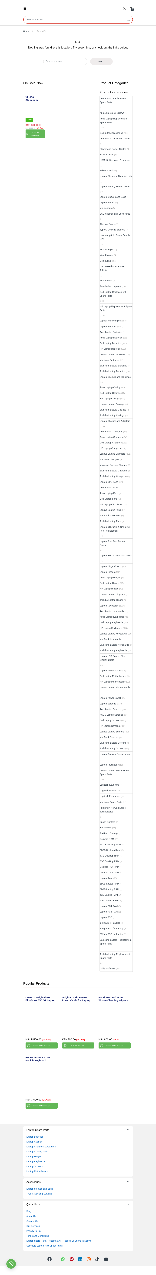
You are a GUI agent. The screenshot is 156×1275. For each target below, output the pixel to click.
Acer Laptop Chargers (111, 431)
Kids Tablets (106, 280)
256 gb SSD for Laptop (111, 928)
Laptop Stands (107, 202)
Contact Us (32, 1221)
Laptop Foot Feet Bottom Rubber (113, 543)
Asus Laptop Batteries (111, 337)
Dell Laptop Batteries (110, 343)
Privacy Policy (34, 1231)
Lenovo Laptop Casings (112, 404)
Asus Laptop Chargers (111, 437)
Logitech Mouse (108, 790)
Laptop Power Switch (111, 698)
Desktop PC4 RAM (109, 867)
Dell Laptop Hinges (109, 583)
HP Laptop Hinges (109, 588)
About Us (31, 1216)
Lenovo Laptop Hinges (111, 594)
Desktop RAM (107, 839)
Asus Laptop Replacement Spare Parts (113, 120)
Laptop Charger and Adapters (115, 421)
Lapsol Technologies (110, 320)
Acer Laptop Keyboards (112, 611)
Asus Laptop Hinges (110, 577)
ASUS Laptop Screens (111, 715)
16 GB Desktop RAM (110, 844)
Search (128, 19)
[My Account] (124, 8)
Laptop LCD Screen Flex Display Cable (112, 658)
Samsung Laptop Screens (113, 743)
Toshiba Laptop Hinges (111, 600)
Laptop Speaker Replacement (115, 754)
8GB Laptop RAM (109, 900)
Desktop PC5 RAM (109, 872)
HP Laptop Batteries (110, 349)
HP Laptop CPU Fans (111, 504)
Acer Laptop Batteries (111, 332)
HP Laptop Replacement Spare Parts (116, 308)
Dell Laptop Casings (110, 393)
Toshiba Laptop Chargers (113, 476)
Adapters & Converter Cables (115, 138)
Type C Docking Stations (112, 229)
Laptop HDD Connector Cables (116, 555)
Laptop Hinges (107, 572)
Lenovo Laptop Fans (110, 510)
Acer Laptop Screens (110, 709)
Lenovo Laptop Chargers (112, 454)
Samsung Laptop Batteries (113, 365)
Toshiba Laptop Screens (112, 748)
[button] (11, 1264)
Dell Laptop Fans (108, 499)
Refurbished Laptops (110, 286)
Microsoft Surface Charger (113, 465)
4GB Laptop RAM (109, 895)
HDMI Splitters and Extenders (115, 160)
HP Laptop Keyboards (111, 628)
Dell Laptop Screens (110, 720)
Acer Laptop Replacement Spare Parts (113, 100)
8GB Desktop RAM (109, 861)
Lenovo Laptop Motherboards (115, 687)
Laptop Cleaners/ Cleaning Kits (116, 176)
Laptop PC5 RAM (109, 911)
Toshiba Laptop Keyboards (113, 650)
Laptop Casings (35, 1141)
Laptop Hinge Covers (111, 566)
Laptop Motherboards (111, 670)
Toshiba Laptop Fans (110, 521)
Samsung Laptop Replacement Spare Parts (116, 942)
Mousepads (106, 208)
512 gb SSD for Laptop (111, 934)
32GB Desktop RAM (110, 850)
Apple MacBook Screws (112, 113)
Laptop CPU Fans (109, 482)
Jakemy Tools (107, 170)
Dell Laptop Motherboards (113, 676)
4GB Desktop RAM (109, 855)
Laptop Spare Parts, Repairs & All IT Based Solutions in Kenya (59, 1241)
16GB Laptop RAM (109, 883)
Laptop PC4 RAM (109, 906)
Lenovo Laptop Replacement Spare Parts (114, 772)
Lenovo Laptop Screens (112, 731)
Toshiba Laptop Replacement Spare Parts (115, 956)
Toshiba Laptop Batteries (112, 371)
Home (26, 31)
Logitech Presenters (110, 796)
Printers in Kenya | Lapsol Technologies (113, 810)
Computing (105, 261)
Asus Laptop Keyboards (112, 617)
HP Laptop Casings (110, 398)
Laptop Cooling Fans (37, 1151)
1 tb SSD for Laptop (110, 923)
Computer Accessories (111, 133)
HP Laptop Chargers (110, 448)
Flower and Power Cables (113, 149)
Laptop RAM (106, 878)
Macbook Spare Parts (111, 802)
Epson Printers (107, 822)
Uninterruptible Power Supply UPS (115, 237)
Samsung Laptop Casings (113, 409)
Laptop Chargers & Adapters (41, 1146)
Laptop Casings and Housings (115, 377)
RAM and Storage (109, 833)
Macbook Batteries (109, 360)
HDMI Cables (107, 154)
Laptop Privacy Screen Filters (115, 186)
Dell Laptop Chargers (111, 442)
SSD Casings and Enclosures (115, 213)
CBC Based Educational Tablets (112, 268)
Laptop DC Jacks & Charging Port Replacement (115, 529)
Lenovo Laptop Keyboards (113, 633)
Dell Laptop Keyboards (111, 622)
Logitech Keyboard (109, 785)
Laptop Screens (108, 703)
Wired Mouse (106, 255)
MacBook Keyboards (110, 639)
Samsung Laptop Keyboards (114, 645)
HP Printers (106, 827)
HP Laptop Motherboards (113, 681)
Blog (29, 1211)
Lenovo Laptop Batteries (112, 354)
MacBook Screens (109, 737)
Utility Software (107, 968)
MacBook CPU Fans (110, 515)
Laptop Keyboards (109, 605)
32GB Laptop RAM (109, 889)
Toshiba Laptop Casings (112, 415)
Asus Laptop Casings (111, 387)
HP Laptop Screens (110, 726)
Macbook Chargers (109, 459)
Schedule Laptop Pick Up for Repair (45, 1245)
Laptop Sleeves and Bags (113, 197)
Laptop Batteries (108, 326)
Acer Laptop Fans (109, 487)
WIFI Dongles (107, 249)
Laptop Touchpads (109, 764)
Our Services (33, 1226)
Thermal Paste (107, 224)
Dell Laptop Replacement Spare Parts (113, 294)
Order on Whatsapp (35, 133)
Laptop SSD (106, 917)
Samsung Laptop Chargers (113, 470)
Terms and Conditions (38, 1236)
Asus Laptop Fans (109, 493)
